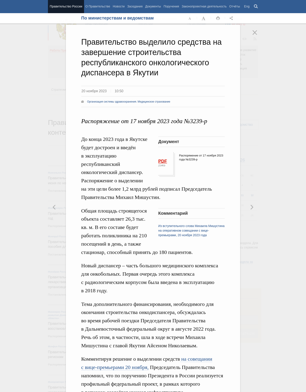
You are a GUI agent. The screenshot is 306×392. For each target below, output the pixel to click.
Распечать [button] (218, 18)
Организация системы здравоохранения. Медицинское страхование (128, 101)
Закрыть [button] (258, 35)
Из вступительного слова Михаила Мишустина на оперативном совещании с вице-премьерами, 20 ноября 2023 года (191, 230)
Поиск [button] (256, 6)
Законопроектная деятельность (204, 6)
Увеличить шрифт (204, 18)
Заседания (134, 6)
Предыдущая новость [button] (251, 207)
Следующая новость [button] (54, 207)
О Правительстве (97, 6)
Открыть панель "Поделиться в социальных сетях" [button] (232, 18)
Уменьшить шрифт (190, 18)
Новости (119, 6)
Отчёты (234, 6)
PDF (162, 161)
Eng (247, 6)
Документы (153, 6)
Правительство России (66, 6)
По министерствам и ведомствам (117, 18)
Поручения (171, 6)
